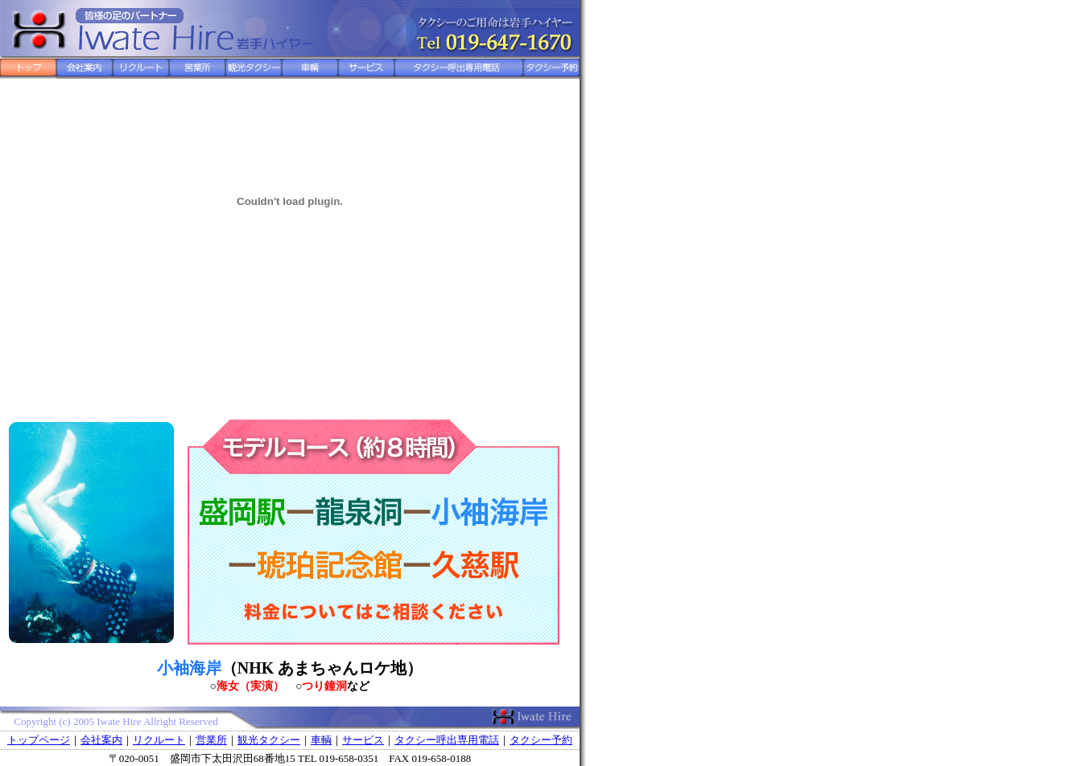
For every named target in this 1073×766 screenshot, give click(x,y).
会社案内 (101, 740)
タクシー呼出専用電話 (446, 740)
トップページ (38, 740)
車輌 (321, 740)
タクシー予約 (541, 740)
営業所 (211, 740)
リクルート (159, 740)
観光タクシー (268, 740)
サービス (363, 740)
